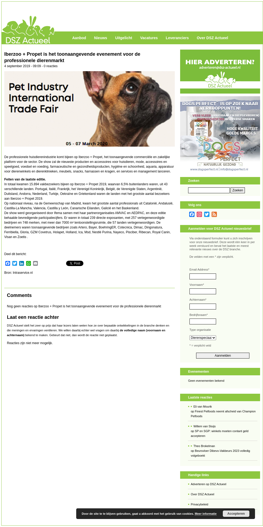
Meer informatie (206, 513)
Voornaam (196, 284)
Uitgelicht (123, 38)
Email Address (199, 269)
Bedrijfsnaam (198, 314)
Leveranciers (177, 38)
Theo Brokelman (204, 446)
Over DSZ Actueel (212, 38)
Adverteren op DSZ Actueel (208, 484)
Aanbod (79, 38)
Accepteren (236, 514)
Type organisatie (200, 329)
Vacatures (149, 38)
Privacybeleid (199, 504)
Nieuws (100, 38)
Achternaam (198, 299)
